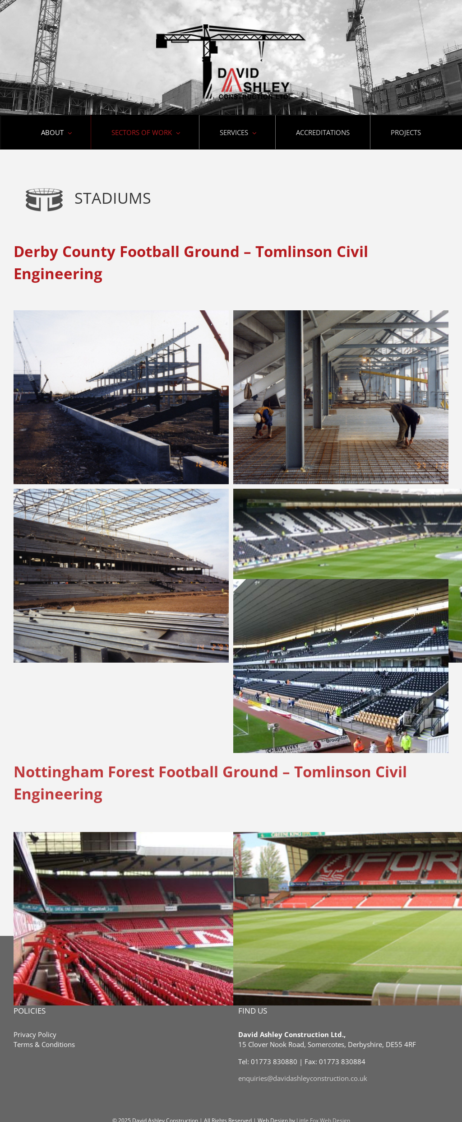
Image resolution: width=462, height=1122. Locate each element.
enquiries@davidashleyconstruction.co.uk (302, 1078)
